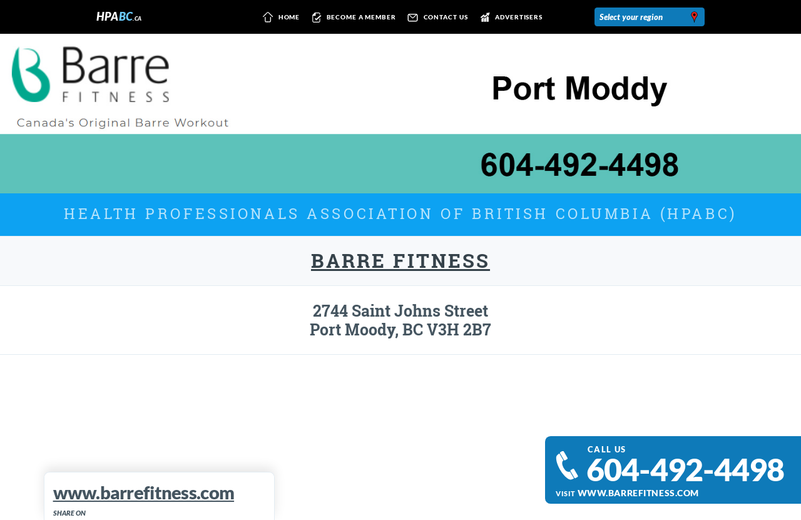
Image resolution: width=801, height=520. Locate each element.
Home (279, 18)
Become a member (352, 18)
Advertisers (509, 18)
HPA (119, 16)
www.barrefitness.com (638, 492)
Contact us (435, 18)
